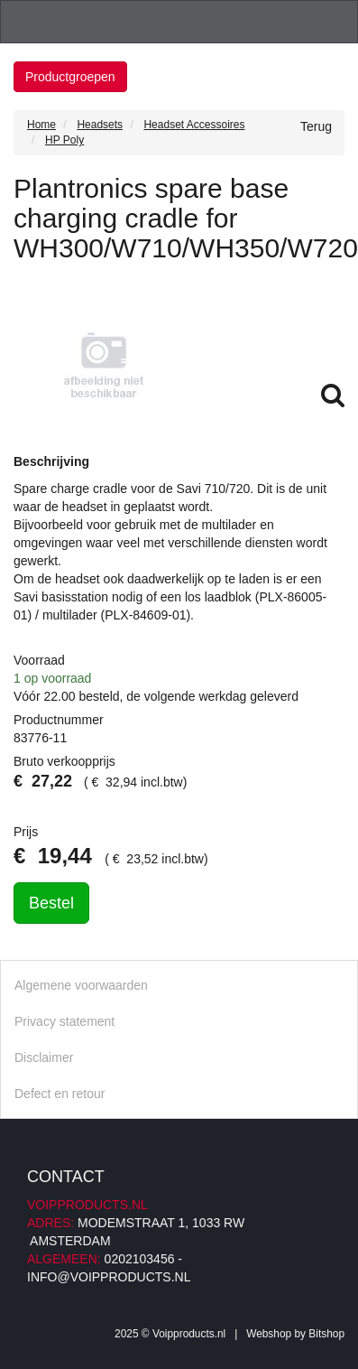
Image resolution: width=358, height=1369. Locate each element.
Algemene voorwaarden (81, 985)
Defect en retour (59, 1093)
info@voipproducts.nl (108, 1277)
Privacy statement (64, 1021)
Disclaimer (43, 1057)
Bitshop (326, 1333)
